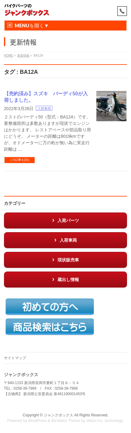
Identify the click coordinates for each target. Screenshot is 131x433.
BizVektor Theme (65, 421)
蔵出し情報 (68, 279)
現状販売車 (68, 259)
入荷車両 (44, 108)
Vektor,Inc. (95, 421)
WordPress (37, 421)
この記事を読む (19, 159)
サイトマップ (15, 358)
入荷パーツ (68, 220)
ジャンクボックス (58, 415)
